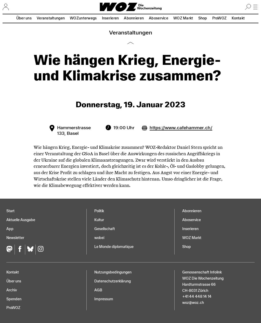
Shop (202, 18)
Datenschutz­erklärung (112, 281)
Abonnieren (134, 18)
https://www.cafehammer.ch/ (181, 127)
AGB (98, 290)
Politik (99, 211)
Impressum (103, 299)
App (10, 229)
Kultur (99, 220)
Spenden (13, 299)
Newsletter (15, 238)
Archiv (11, 290)
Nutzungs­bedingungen (113, 272)
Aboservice (158, 18)
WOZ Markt (183, 18)
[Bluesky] (30, 250)
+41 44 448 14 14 (197, 296)
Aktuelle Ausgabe (20, 220)
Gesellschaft (104, 229)
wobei (99, 238)
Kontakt (238, 18)
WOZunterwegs (83, 18)
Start (10, 211)
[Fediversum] (10, 250)
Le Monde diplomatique (114, 247)
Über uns (24, 18)
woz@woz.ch (193, 303)
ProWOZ (219, 18)
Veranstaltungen (51, 18)
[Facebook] (20, 250)
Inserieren (110, 18)
